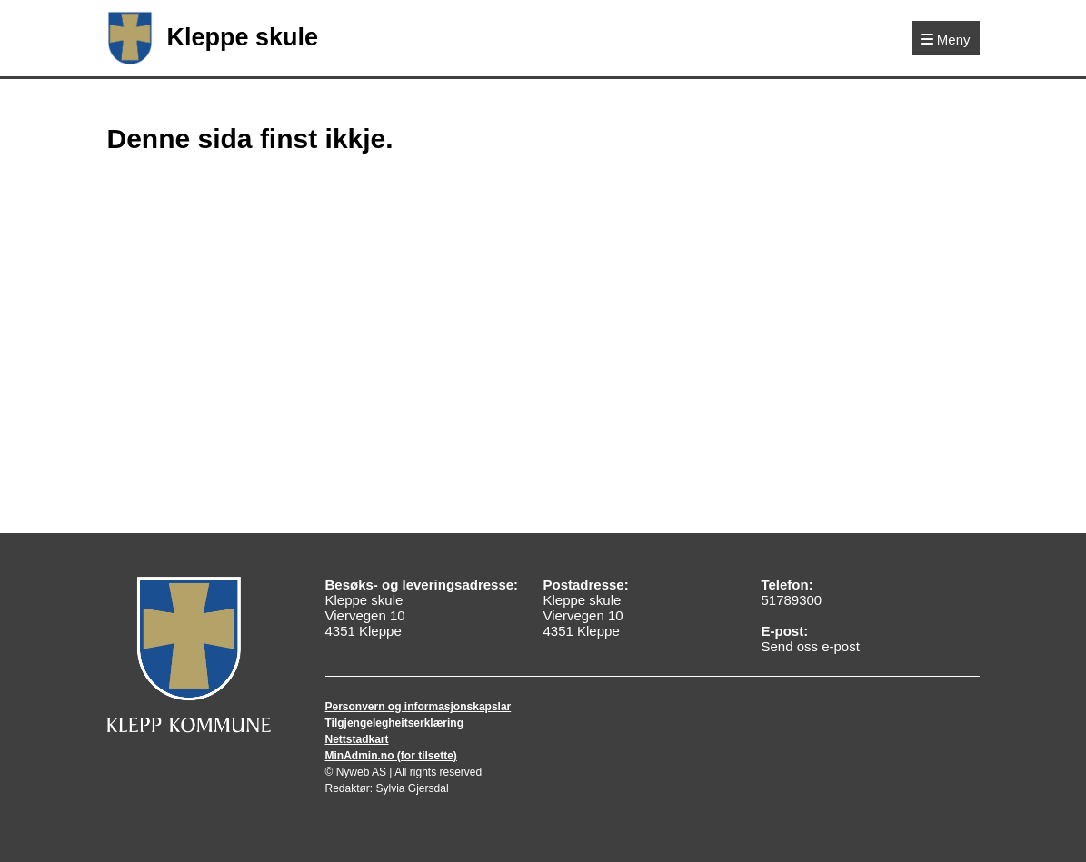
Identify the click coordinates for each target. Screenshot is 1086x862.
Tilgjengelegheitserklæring (394, 723)
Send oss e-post (810, 646)
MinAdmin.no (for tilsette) (391, 755)
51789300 (791, 600)
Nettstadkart (357, 739)
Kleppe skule (213, 38)
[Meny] (946, 38)
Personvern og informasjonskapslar (418, 706)
